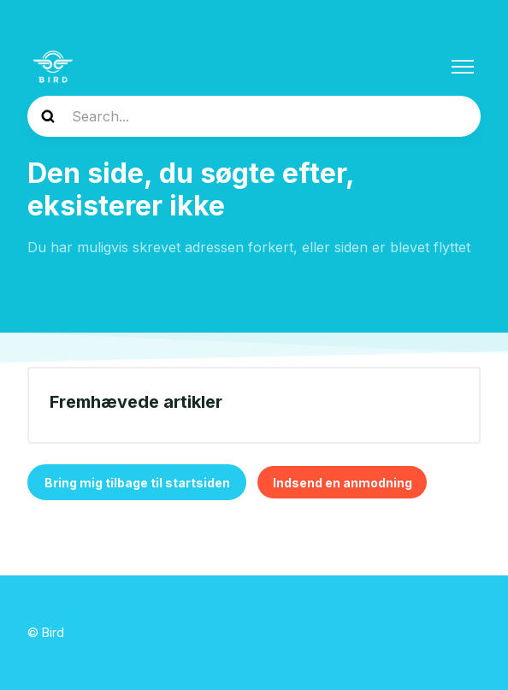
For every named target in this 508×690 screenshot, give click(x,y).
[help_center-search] (254, 116)
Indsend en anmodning (342, 482)
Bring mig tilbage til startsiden (137, 482)
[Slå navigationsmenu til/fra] (463, 66)
